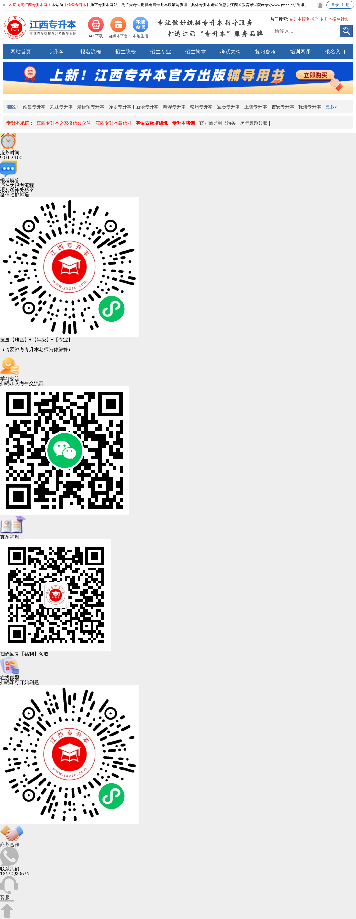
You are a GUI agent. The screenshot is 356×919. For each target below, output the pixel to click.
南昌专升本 (34, 107)
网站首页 (20, 51)
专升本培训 (183, 123)
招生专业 (160, 51)
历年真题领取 (253, 123)
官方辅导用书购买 (217, 123)
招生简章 (195, 51)
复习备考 (265, 51)
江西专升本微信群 (113, 123)
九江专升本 (61, 107)
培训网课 (300, 51)
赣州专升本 (201, 107)
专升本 (55, 51)
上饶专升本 (255, 107)
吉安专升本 (283, 107)
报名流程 (90, 51)
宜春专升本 (228, 107)
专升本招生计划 (334, 19)
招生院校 (125, 51)
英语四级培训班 (152, 123)
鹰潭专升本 (174, 107)
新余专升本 (147, 107)
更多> (331, 107)
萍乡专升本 (120, 107)
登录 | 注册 (340, 4)
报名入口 (335, 51)
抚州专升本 (309, 107)
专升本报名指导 (303, 19)
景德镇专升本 (90, 107)
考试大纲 (230, 51)
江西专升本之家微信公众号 (64, 123)
